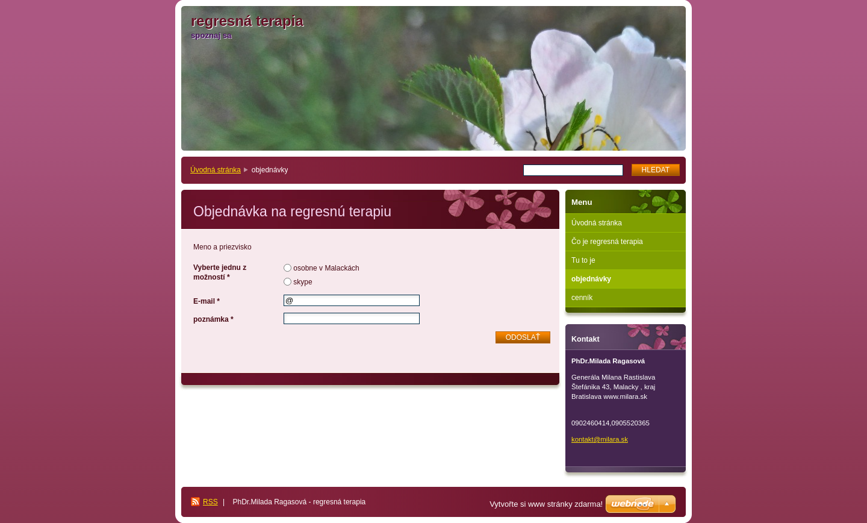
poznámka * (213, 319)
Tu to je (583, 260)
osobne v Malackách (326, 268)
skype (302, 282)
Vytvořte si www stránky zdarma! (546, 504)
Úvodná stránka (215, 170)
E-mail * (206, 301)
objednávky (591, 279)
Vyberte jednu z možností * (219, 272)
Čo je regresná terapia (607, 241)
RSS (210, 502)
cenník (581, 297)
